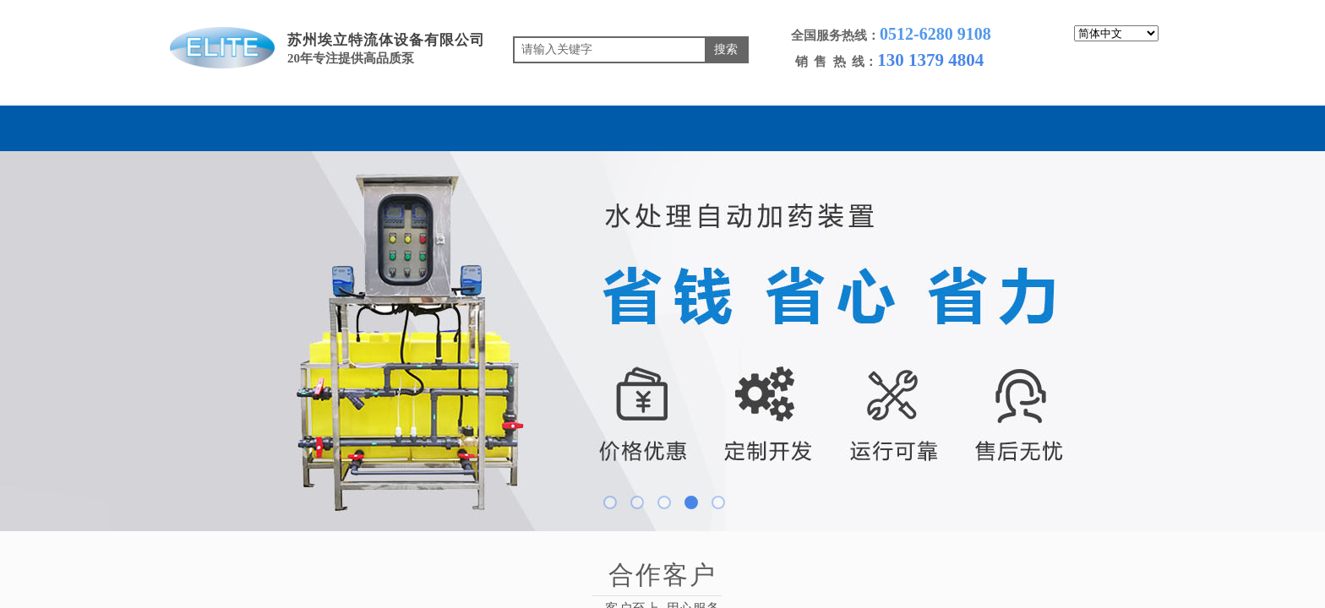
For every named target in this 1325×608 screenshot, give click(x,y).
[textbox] (610, 50)
